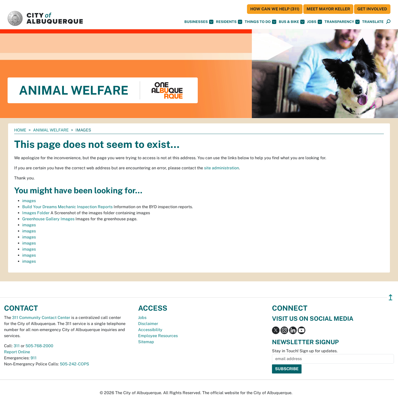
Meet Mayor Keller (328, 9)
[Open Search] (388, 22)
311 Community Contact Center (41, 317)
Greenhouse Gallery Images (48, 219)
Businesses (198, 22)
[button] (373, 21)
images (29, 200)
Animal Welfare (51, 130)
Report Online (17, 351)
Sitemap (146, 341)
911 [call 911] (34, 358)
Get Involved (372, 9)
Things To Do (260, 22)
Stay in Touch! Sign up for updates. (305, 350)
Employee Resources (158, 335)
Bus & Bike (292, 22)
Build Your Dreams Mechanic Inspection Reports (67, 206)
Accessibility (150, 329)
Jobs (314, 22)
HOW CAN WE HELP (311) (274, 9)
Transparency (342, 22)
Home (20, 130)
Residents (229, 22)
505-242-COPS (74, 364)
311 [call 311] (17, 345)
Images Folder (35, 212)
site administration (221, 168)
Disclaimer (148, 323)
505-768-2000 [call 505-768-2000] (39, 345)
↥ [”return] (390, 297)
